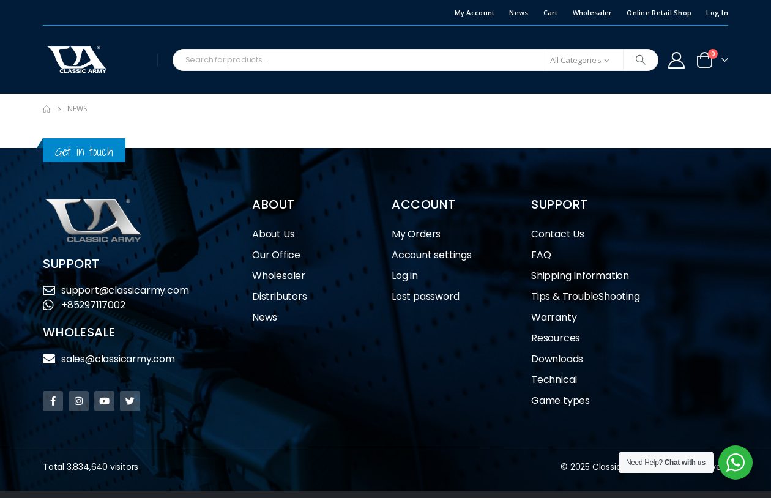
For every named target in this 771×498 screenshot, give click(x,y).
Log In (717, 12)
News (518, 12)
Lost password (425, 296)
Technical (554, 380)
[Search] (641, 60)
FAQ (541, 255)
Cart (550, 12)
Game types (560, 400)
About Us (273, 234)
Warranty (553, 317)
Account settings (432, 255)
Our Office (276, 255)
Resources (555, 338)
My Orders (416, 234)
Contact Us (557, 234)
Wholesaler (593, 12)
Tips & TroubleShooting (585, 296)
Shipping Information (580, 276)
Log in (405, 276)
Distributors (282, 296)
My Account (475, 12)
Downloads (557, 359)
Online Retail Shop (659, 12)
